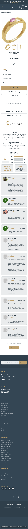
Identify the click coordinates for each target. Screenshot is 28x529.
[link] (21, 7)
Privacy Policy (18, 504)
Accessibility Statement (19, 507)
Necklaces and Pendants (14, 148)
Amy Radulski (12, 198)
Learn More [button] (15, 2)
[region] (14, 30)
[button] (12, 7)
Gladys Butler (12, 238)
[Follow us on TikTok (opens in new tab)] (6, 488)
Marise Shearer (12, 328)
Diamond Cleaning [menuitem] (5, 456)
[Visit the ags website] (13, 497)
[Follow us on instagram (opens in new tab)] (12, 488)
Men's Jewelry (13, 143)
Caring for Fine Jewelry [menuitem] (6, 454)
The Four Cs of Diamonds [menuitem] (7, 442)
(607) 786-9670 (14, 53)
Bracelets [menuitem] (3, 415)
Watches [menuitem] (3, 425)
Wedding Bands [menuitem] (5, 407)
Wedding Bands (7, 145)
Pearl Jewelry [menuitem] (4, 417)
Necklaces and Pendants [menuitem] (7, 413)
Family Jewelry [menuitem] (4, 430)
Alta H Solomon (12, 299)
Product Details (14, 111)
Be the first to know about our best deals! (14, 359)
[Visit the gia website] (19, 497)
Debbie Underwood (13, 210)
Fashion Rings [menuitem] (4, 409)
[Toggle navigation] (25, 7)
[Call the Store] (5, 392)
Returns (20, 98)
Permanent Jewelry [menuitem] (5, 427)
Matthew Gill (11, 177)
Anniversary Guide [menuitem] (5, 460)
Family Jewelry (14, 145)
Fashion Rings (8, 146)
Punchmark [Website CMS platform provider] (16, 513)
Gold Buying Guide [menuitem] (5, 462)
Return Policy (10, 504)
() (24, 156)
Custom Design (5, 473)
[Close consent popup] (25, 526)
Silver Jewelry (21, 145)
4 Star (12, 158)
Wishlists (3, 479)
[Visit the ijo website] (8, 497)
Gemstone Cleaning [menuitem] (6, 458)
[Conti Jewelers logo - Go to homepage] (6, 7)
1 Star (12, 162)
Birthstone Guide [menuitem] (5, 448)
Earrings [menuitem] (3, 411)
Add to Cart (14, 88)
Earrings (19, 146)
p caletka (10, 227)
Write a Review (14, 348)
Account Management (6, 477)
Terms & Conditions (7, 507)
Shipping (7, 98)
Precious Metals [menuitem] (5, 452)
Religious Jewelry (21, 143)
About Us (3, 472)
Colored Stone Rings (6, 12)
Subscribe (22, 362)
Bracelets (14, 146)
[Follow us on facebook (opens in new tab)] (9, 488)
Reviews (14, 153)
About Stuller (14, 115)
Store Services (4, 475)
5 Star (12, 156)
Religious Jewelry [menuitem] (5, 428)
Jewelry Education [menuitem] (5, 440)
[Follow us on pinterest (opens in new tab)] (2, 488)
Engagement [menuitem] (4, 405)
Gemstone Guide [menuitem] (5, 450)
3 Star (12, 159)
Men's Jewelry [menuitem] (4, 423)
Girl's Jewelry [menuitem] (4, 421)
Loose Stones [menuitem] (4, 403)
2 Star (12, 161)
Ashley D (10, 255)
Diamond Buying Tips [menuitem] (6, 444)
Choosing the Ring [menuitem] (5, 446)
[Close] (26, 2)
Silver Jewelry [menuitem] (4, 419)
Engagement (6, 143)
